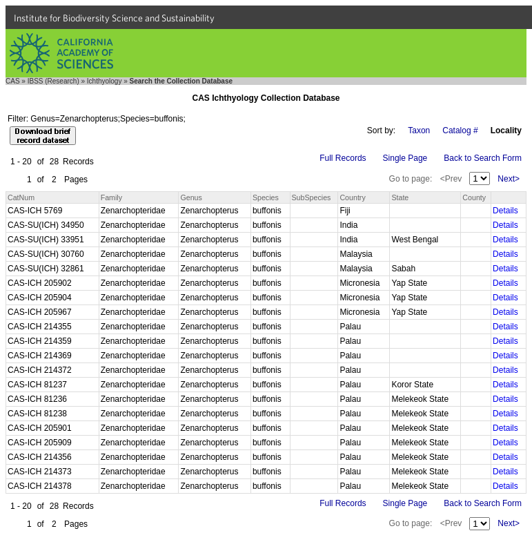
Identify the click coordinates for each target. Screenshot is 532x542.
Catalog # (459, 130)
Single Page (405, 158)
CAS (13, 81)
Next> (508, 179)
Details (505, 210)
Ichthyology (104, 81)
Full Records (342, 158)
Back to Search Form (483, 158)
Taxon (419, 130)
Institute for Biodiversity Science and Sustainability (114, 17)
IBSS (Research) (53, 81)
